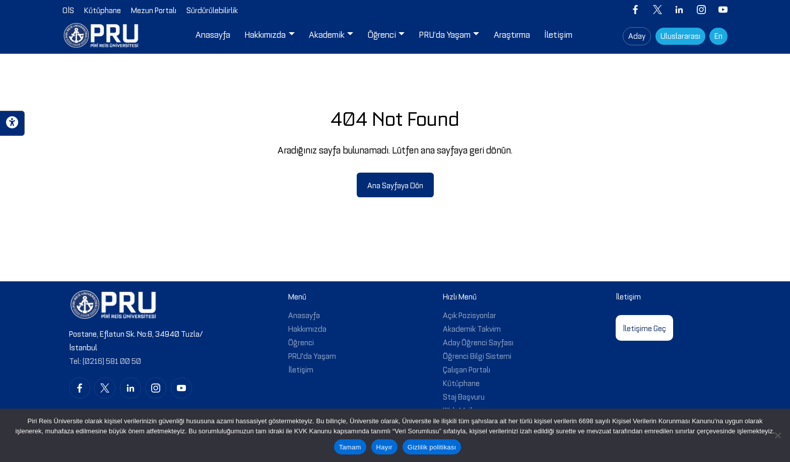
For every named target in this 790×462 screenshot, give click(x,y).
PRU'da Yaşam (312, 355)
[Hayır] (777, 435)
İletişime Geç (644, 327)
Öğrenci (301, 341)
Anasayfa (304, 314)
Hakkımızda (307, 328)
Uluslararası (680, 35)
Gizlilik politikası (432, 447)
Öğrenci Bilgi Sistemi (477, 355)
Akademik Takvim (472, 328)
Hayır (384, 447)
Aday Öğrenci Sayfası (478, 341)
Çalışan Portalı (466, 368)
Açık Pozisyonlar (469, 314)
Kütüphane (461, 382)
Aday (636, 35)
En (718, 35)
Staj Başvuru (464, 396)
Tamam (350, 447)
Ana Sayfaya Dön (395, 184)
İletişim (300, 368)
